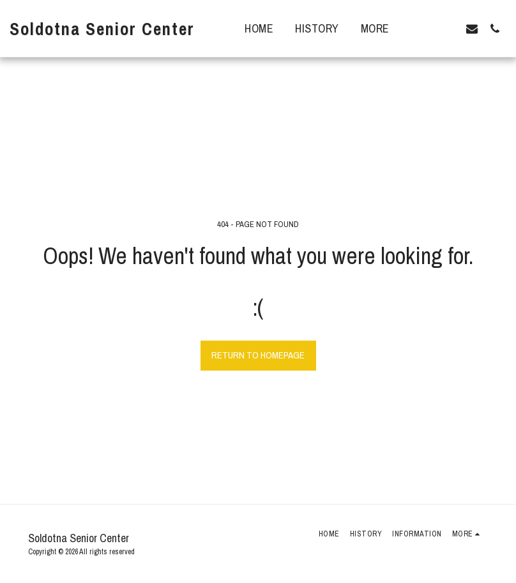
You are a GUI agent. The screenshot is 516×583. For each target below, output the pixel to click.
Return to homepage (258, 355)
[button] (426, 28)
